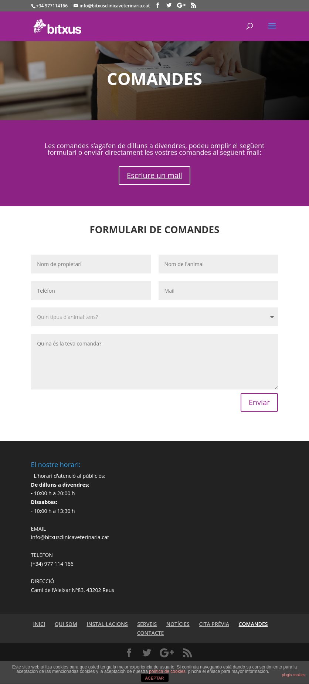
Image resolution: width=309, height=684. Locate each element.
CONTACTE (150, 632)
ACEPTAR (154, 678)
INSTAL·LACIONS (107, 623)
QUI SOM (66, 623)
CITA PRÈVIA (214, 623)
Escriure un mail (154, 175)
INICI (39, 623)
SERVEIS (147, 623)
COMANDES (253, 623)
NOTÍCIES (178, 623)
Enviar (259, 402)
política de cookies (167, 671)
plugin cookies (293, 675)
